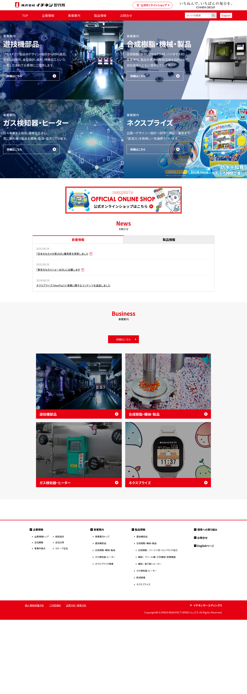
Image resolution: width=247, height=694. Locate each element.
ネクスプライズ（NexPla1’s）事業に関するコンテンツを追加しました (73, 285)
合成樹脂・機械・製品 (105, 624)
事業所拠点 (39, 622)
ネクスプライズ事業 (104, 638)
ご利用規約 (55, 679)
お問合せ (126, 15)
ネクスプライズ (143, 658)
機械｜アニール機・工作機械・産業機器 (157, 631)
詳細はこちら (14, 76)
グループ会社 (61, 622)
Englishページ (205, 620)
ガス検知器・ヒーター (105, 631)
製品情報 (100, 15)
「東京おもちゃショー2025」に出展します (60, 269)
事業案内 (74, 15)
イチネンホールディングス (207, 679)
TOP (25, 15)
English (226, 15)
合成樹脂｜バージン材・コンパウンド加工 (158, 624)
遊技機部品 (100, 617)
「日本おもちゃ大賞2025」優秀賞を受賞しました (64, 253)
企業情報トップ (41, 610)
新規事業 (140, 652)
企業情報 (48, 15)
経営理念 (59, 610)
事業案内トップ (102, 610)
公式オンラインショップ (152, 5)
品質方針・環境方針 (76, 679)
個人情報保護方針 (34, 679)
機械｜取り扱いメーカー (150, 638)
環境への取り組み (207, 603)
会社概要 (38, 616)
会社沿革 (59, 616)
